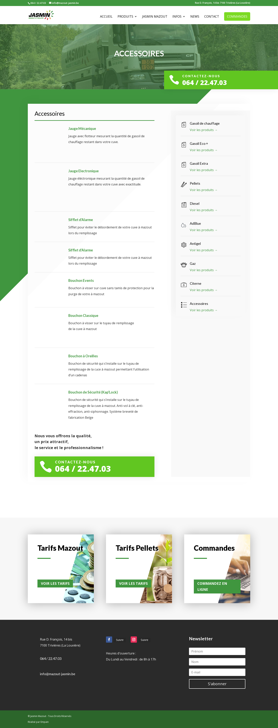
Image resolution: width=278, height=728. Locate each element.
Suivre (120, 640)
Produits (125, 17)
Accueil (106, 17)
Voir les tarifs (55, 583)
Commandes (237, 16)
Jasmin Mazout (154, 17)
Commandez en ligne (212, 586)
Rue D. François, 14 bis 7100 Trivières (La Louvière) (222, 3)
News (194, 17)
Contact (211, 17)
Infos (176, 17)
